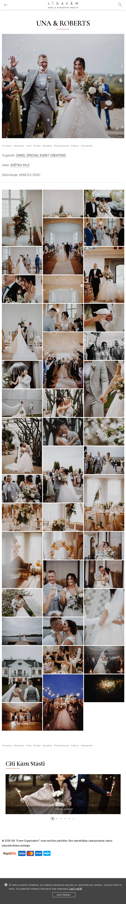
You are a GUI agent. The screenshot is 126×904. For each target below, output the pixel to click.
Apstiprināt (64, 895)
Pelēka (48, 145)
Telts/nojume (62, 145)
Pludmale (88, 145)
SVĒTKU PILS (19, 165)
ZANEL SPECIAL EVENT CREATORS (41, 155)
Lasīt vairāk (75, 888)
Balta (38, 145)
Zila (29, 145)
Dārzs (76, 145)
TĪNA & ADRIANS (64, 809)
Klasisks (19, 145)
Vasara (8, 145)
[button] (52, 818)
